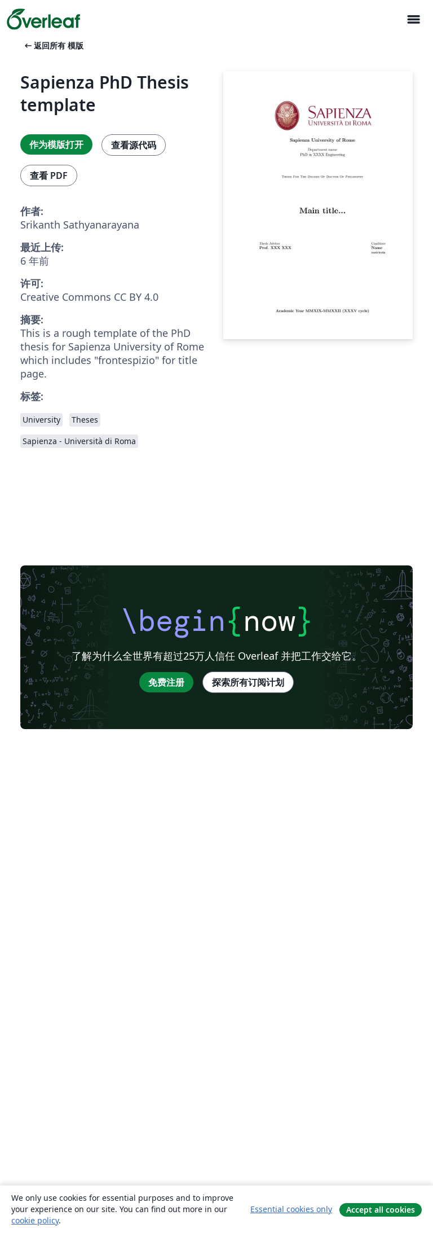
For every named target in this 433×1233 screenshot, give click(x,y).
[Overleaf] (43, 19)
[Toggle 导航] (413, 19)
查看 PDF (49, 175)
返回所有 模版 (53, 45)
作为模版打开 (56, 144)
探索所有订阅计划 (248, 682)
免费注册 (166, 682)
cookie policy (35, 1220)
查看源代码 (133, 145)
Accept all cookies (380, 1209)
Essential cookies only (291, 1209)
